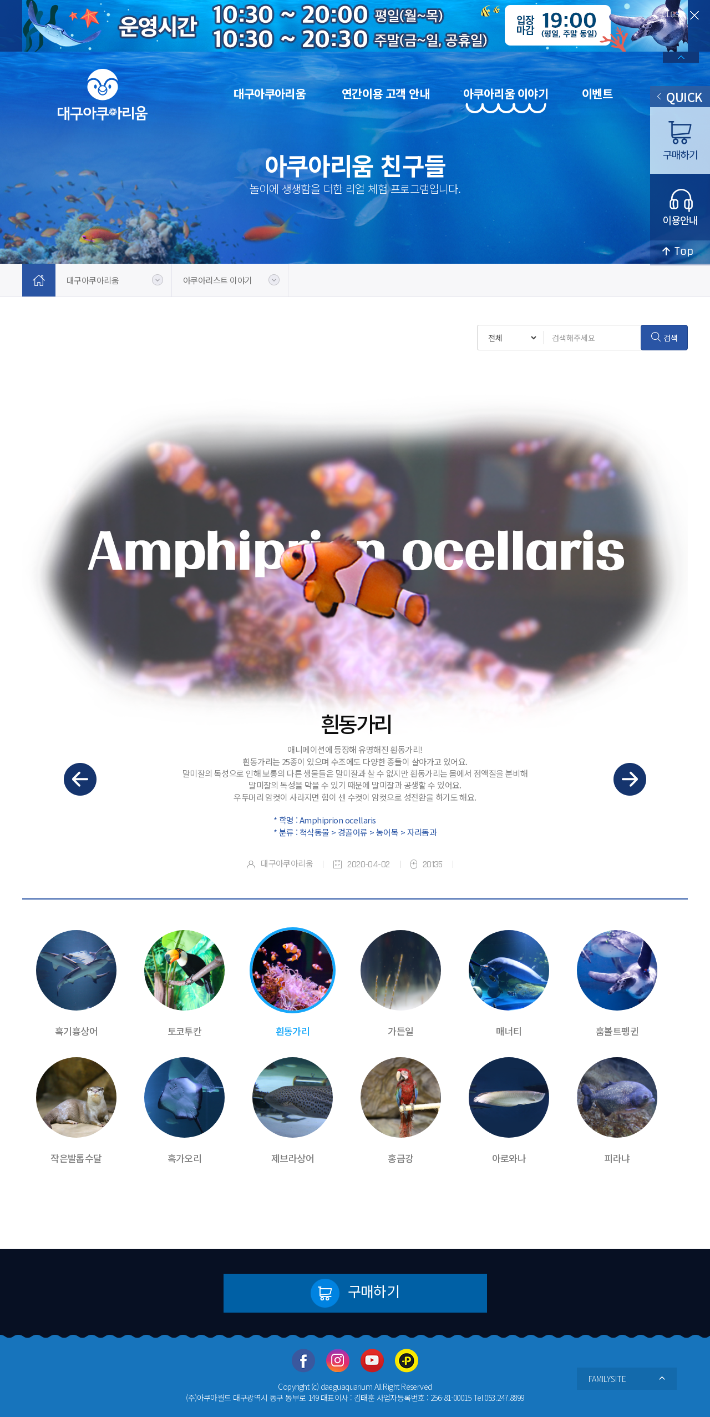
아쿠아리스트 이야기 (217, 280)
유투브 (372, 1361)
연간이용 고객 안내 (385, 93)
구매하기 (355, 1293)
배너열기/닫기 (681, 57)
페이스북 (303, 1361)
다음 (629, 779)
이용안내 (680, 207)
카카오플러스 (406, 1361)
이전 (80, 779)
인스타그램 (337, 1361)
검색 (664, 337)
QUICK (679, 96)
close (680, 15)
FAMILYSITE (627, 1378)
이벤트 (597, 93)
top (680, 252)
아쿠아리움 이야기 (505, 93)
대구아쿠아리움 (269, 93)
